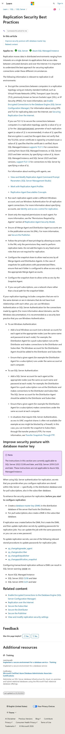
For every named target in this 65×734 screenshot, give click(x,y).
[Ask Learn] (54, 9)
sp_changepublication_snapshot (22, 559)
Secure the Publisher (21, 234)
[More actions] (59, 9)
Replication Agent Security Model (40, 221)
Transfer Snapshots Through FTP (40, 435)
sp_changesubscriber (17, 552)
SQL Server (20, 9)
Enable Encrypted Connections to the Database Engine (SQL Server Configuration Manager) (34, 104)
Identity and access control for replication (39, 208)
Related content (11, 44)
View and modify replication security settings (28, 617)
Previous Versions (25, 718)
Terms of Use (46, 722)
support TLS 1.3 (23, 161)
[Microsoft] (32, 3)
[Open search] (53, 3)
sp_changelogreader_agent (20, 548)
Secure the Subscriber (18, 606)
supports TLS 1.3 (36, 147)
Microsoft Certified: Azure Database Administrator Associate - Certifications (28, 674)
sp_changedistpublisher (18, 555)
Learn (5, 9)
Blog (37, 718)
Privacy (8, 722)
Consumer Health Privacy (26, 722)
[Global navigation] (2, 3)
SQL (12, 9)
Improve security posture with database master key (25, 41)
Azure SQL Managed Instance (45, 50)
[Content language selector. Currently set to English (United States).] (17, 706)
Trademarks (9, 726)
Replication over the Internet (20, 602)
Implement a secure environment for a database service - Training (29, 662)
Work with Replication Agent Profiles (27, 186)
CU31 (25, 581)
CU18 (26, 578)
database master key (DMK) (28, 505)
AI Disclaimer (10, 718)
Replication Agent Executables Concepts (28, 192)
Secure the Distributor (18, 609)
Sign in (60, 3)
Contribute (48, 718)
